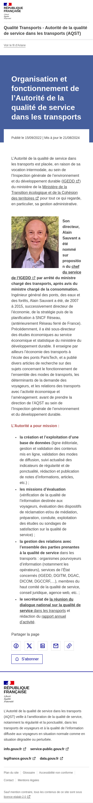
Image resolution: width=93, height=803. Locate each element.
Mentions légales (28, 780)
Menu (86, 5)
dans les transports (49, 611)
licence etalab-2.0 (15, 796)
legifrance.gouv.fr (17, 758)
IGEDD (69, 181)
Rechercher (77, 5)
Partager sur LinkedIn (42, 646)
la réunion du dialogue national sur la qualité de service (50, 605)
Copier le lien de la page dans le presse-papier (69, 646)
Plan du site (11, 772)
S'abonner (27, 659)
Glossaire (29, 772)
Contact (8, 780)
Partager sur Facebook (16, 646)
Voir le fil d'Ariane (15, 45)
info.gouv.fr (13, 749)
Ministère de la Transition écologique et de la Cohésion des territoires (44, 192)
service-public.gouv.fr (47, 749)
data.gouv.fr (49, 758)
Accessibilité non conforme (56, 772)
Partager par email (56, 646)
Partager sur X (29, 646)
